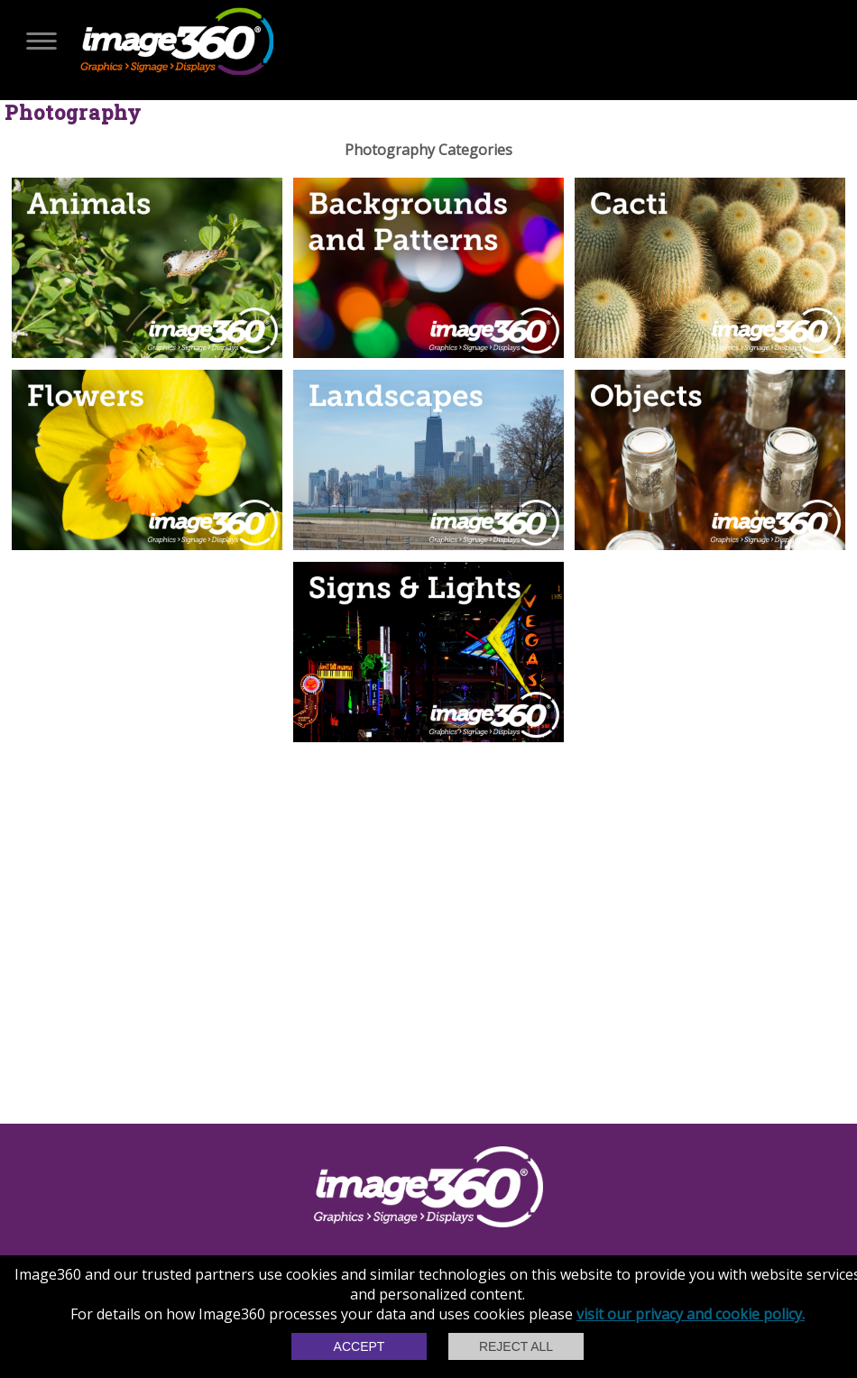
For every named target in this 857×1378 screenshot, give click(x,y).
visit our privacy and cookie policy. (690, 1314)
